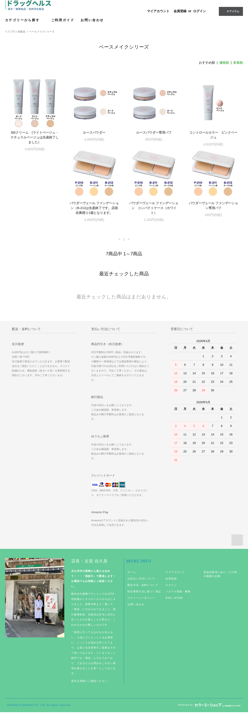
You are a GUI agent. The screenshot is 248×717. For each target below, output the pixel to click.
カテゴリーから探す (25, 20)
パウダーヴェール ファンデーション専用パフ (153, 210)
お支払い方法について (141, 583)
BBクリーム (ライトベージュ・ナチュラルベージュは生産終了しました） (35, 137)
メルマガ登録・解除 (178, 596)
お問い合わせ (92, 20)
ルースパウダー (96, 132)
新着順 (238, 62)
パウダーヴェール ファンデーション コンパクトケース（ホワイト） (94, 212)
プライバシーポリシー (141, 602)
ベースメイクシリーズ (41, 31)
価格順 (224, 62)
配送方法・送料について (142, 589)
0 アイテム (230, 11)
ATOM (179, 602)
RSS (169, 602)
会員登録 (180, 11)
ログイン (199, 11)
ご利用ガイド (62, 20)
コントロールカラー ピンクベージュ (213, 135)
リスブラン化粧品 (15, 31)
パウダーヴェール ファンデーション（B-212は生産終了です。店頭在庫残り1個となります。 (34, 212)
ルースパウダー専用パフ (154, 132)
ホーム (131, 577)
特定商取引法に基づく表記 (144, 596)
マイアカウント (158, 11)
